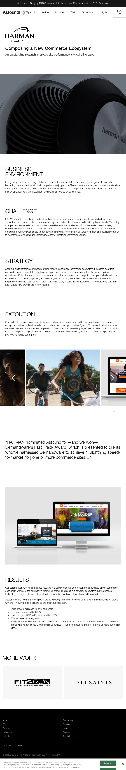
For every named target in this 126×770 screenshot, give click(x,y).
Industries (59, 13)
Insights (103, 13)
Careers (66, 724)
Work (73, 13)
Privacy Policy (44, 755)
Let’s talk (119, 12)
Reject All (107, 764)
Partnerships (87, 13)
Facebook (7, 746)
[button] (13, 378)
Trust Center (68, 736)
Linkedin (19, 746)
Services (45, 13)
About (32, 13)
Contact (66, 732)
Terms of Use (56, 755)
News (65, 728)
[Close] (123, 765)
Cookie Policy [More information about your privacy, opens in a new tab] (74, 768)
